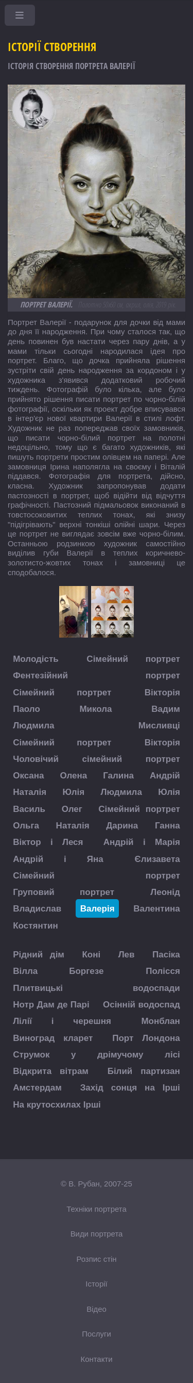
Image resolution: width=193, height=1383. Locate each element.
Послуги (96, 1333)
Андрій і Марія (141, 842)
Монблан (160, 1021)
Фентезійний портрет (96, 675)
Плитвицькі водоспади (96, 987)
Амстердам (37, 1088)
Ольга (26, 825)
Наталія (29, 792)
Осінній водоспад (141, 1004)
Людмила (33, 725)
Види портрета (97, 1233)
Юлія (74, 792)
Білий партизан (144, 1071)
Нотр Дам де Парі (51, 1004)
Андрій (165, 775)
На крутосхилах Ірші (57, 1104)
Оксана (28, 775)
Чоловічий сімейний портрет (96, 758)
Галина (118, 775)
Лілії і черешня (62, 1021)
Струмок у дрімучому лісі (96, 1054)
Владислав (37, 909)
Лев (126, 954)
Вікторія (162, 692)
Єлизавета (157, 859)
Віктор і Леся (48, 842)
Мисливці (159, 725)
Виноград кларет (53, 1038)
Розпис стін (96, 1259)
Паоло (26, 708)
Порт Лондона (146, 1038)
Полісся (163, 971)
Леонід (165, 892)
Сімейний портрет (133, 659)
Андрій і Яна (58, 859)
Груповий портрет (63, 892)
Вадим (165, 708)
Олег (72, 808)
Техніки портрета (96, 1209)
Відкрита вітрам (51, 1071)
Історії (96, 1283)
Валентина (156, 909)
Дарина (122, 825)
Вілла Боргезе (58, 971)
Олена (73, 775)
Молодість (36, 659)
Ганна (167, 825)
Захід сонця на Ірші (130, 1088)
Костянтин (35, 925)
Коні (91, 954)
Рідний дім (38, 954)
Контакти (96, 1359)
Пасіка (166, 954)
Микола (95, 708)
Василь (29, 808)
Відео (96, 1309)
